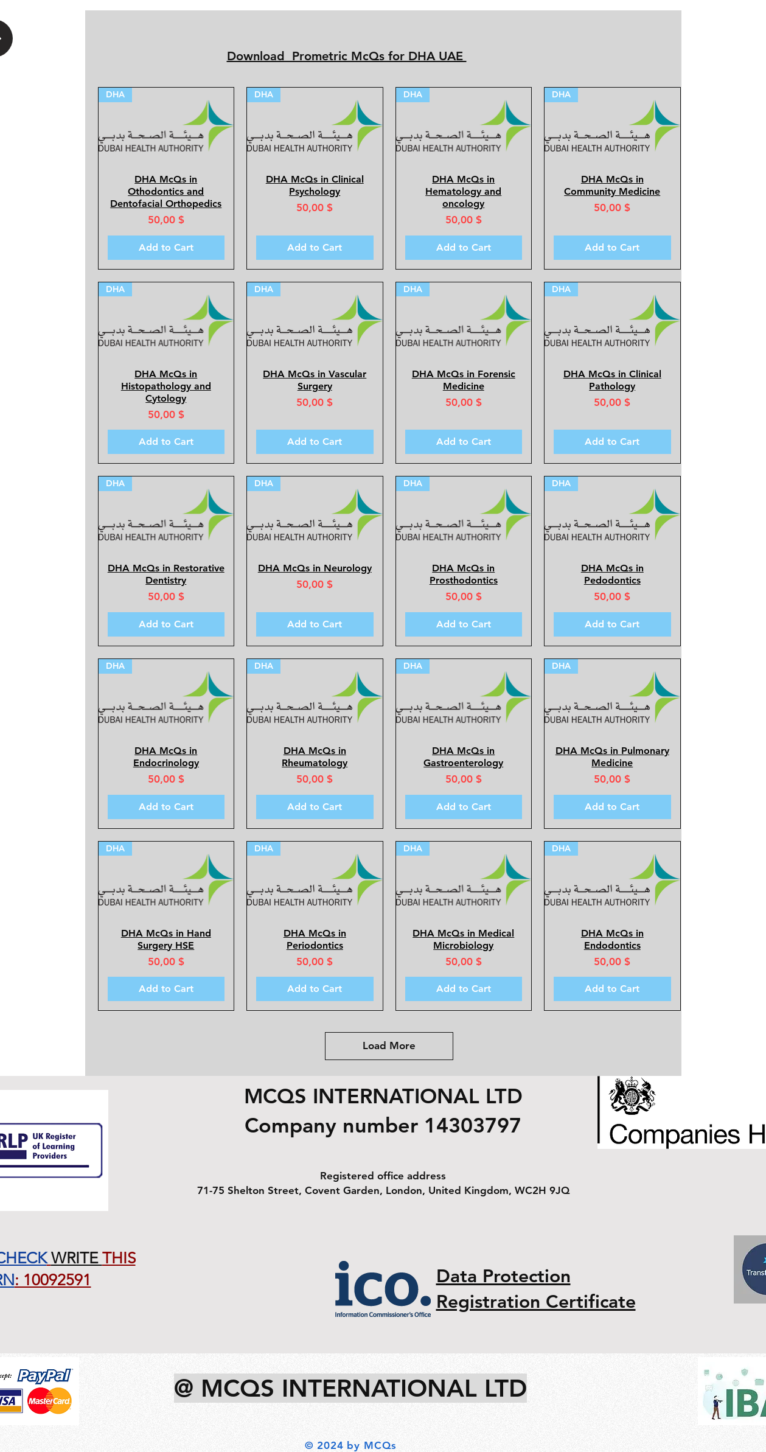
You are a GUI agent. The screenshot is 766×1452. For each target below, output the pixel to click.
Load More (389, 1045)
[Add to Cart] (166, 248)
